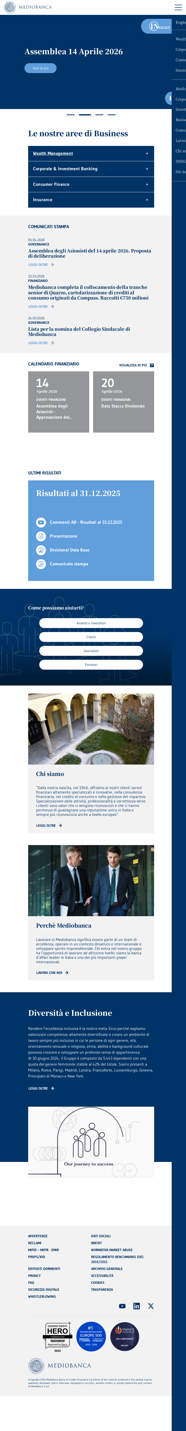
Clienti (91, 637)
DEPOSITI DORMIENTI (44, 1268)
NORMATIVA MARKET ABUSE (112, 1250)
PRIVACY (34, 1275)
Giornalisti (91, 651)
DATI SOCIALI (101, 1236)
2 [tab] (85, 115)
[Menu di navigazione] (178, 7)
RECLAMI (34, 1243)
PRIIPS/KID (36, 1257)
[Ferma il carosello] (171, 98)
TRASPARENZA (102, 1289)
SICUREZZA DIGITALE (43, 1289)
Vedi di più (40, 68)
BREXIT (96, 1243)
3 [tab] (99, 114)
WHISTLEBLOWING (42, 1296)
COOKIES (97, 1282)
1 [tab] (70, 114)
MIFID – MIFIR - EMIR (43, 1250)
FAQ (31, 1282)
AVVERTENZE (38, 1236)
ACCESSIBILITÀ (102, 1275)
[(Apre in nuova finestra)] (122, 1306)
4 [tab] (111, 114)
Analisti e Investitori (91, 623)
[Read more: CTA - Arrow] (49, 825)
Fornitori (91, 664)
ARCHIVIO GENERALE (107, 1268)
